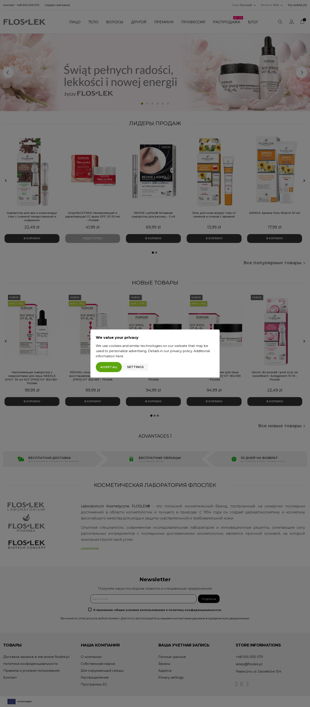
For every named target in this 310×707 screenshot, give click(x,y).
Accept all (108, 367)
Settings (135, 367)
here (119, 356)
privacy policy (181, 351)
